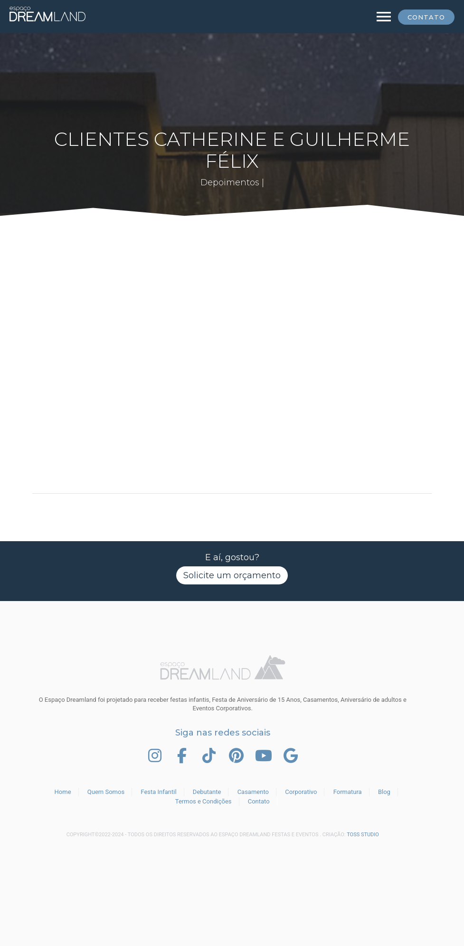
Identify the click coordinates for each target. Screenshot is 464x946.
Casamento (253, 791)
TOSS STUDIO (363, 834)
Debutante (207, 791)
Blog (384, 791)
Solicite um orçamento (232, 575)
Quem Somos (105, 791)
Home (63, 791)
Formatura (347, 791)
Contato (426, 17)
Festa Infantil (158, 791)
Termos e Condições (203, 801)
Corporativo (301, 791)
